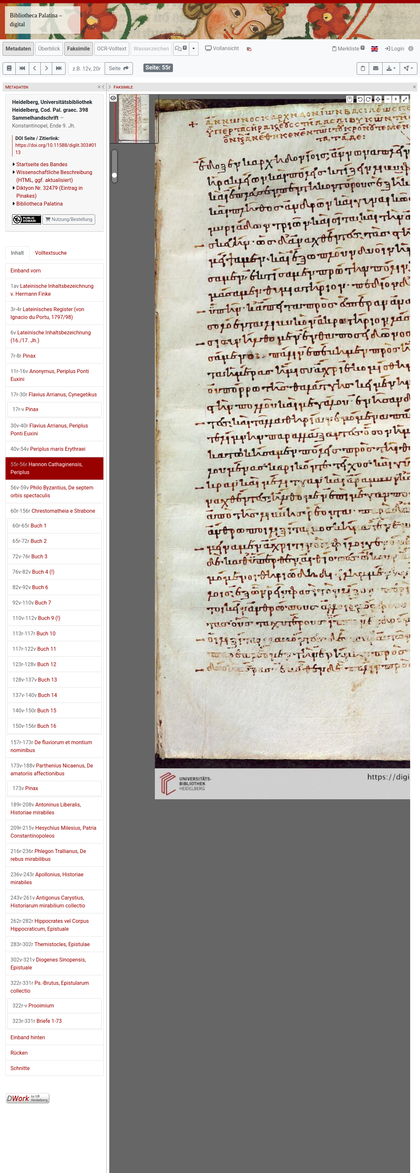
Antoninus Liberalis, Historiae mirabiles (45, 809)
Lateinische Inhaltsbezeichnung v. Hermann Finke (52, 290)
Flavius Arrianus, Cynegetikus (53, 394)
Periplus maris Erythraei (47, 449)
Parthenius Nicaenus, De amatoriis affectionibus (51, 770)
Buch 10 (33, 633)
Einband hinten (27, 1037)
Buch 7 (31, 603)
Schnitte (20, 1068)
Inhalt (17, 253)
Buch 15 (34, 710)
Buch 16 (34, 726)
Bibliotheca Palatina (39, 204)
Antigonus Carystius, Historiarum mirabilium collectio (47, 902)
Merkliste (348, 49)
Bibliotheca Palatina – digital (36, 20)
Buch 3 (29, 556)
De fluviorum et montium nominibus (51, 746)
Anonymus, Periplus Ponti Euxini (49, 375)
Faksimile (78, 49)
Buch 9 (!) (36, 618)
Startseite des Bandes (42, 164)
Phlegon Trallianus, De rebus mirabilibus (48, 855)
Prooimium (33, 1006)
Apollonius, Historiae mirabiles (46, 878)
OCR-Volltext (111, 49)
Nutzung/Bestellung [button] (68, 219)
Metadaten (18, 49)
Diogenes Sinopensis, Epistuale (48, 964)
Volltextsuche (51, 253)
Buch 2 (29, 541)
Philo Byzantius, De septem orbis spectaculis (51, 492)
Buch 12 (34, 664)
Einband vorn (25, 271)
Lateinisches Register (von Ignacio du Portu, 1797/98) (47, 313)
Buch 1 (29, 526)
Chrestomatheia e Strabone (52, 511)
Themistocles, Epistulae (50, 944)
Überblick (49, 49)
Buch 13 (34, 680)
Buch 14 (34, 695)
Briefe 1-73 (37, 1021)
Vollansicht (222, 48)
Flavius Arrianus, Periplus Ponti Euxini (49, 430)
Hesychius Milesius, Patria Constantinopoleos (53, 832)
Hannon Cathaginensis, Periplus (46, 468)
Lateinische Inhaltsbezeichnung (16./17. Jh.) (50, 336)
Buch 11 (34, 649)
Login (394, 49)
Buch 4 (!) (33, 572)
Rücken (19, 1053)
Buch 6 (30, 587)
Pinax (23, 356)
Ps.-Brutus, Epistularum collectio (49, 987)
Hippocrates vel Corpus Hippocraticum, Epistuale (49, 925)
